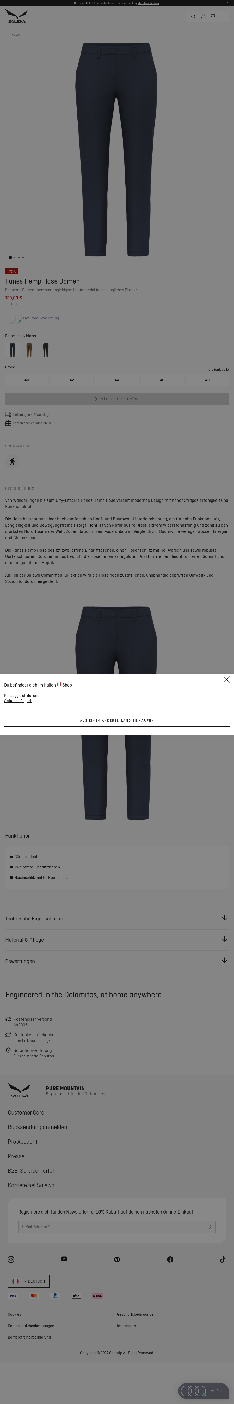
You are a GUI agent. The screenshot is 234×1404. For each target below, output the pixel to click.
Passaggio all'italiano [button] (21, 695)
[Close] (226, 680)
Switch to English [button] (18, 700)
